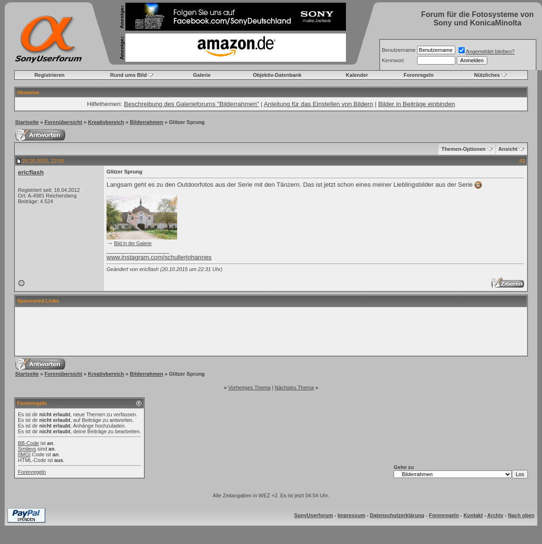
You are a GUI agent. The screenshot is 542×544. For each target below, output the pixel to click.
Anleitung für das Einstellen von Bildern (318, 103)
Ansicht (508, 149)
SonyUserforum (313, 515)
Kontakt (473, 515)
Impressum (351, 515)
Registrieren (49, 75)
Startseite (27, 122)
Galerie (202, 75)
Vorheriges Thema (249, 387)
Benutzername (399, 50)
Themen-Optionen (463, 149)
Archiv (495, 515)
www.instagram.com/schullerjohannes (159, 257)
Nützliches (487, 75)
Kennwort (392, 60)
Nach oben (521, 515)
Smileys (27, 449)
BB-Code (28, 443)
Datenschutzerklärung (397, 515)
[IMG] (24, 454)
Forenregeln (418, 75)
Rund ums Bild (128, 75)
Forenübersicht (63, 122)
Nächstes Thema (294, 387)
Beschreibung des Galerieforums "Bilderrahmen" (191, 103)
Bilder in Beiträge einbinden (416, 103)
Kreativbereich (106, 122)
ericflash (31, 172)
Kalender (357, 75)
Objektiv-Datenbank (277, 75)
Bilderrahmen (146, 122)
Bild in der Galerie (132, 243)
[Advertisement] (271, 331)
